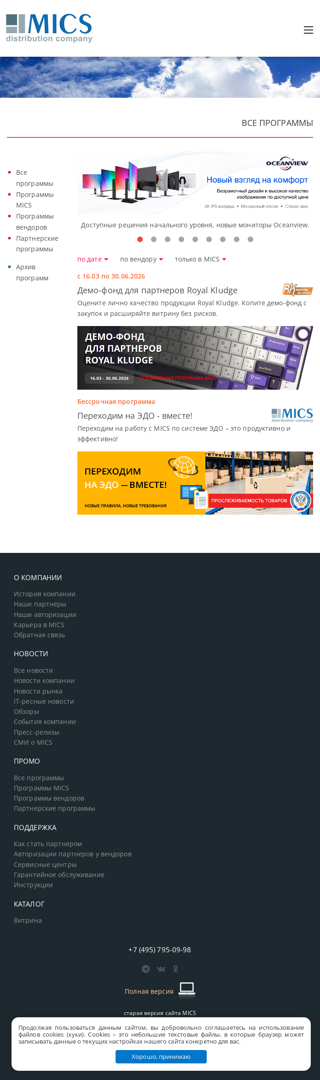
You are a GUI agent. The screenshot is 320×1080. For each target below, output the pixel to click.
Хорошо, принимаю (161, 1056)
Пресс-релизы (36, 732)
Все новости (33, 670)
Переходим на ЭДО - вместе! (134, 415)
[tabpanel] (195, 191)
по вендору (142, 259)
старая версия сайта (160, 1013)
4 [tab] (181, 239)
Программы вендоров (49, 798)
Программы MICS (42, 788)
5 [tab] (195, 239)
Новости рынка (38, 691)
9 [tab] (250, 239)
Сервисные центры (45, 864)
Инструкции (33, 885)
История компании (45, 594)
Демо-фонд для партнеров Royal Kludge (157, 290)
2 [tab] (153, 239)
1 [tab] (140, 239)
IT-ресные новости (44, 701)
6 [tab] (209, 239)
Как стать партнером (48, 844)
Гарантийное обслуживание (59, 875)
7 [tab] (222, 239)
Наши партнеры (40, 604)
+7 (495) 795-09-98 (159, 949)
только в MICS (201, 259)
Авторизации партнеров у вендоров (73, 854)
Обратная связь (39, 635)
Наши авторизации (45, 615)
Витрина (28, 920)
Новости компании (44, 680)
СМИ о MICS (33, 742)
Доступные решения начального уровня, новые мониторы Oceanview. (195, 224)
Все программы (39, 778)
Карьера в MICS (39, 625)
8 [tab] (236, 239)
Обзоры (26, 711)
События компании (45, 722)
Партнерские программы (54, 808)
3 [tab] (167, 239)
